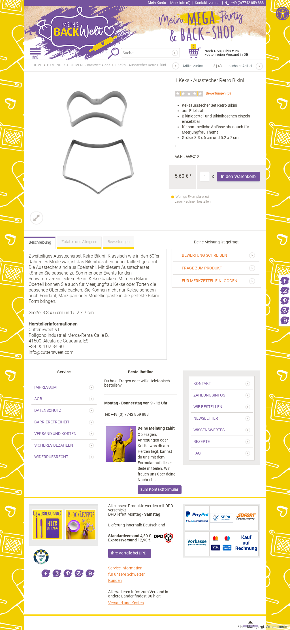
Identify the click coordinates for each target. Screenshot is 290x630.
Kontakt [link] (207, 3)
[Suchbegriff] (149, 52)
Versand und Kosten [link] (126, 603)
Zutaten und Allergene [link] (79, 241)
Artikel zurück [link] (193, 66)
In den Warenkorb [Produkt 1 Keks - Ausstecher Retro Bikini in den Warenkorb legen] (238, 176)
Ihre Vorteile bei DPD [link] (128, 553)
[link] (284, 280)
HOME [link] (37, 65)
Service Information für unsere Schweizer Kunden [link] (126, 574)
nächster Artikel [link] (240, 66)
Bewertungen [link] (216, 93)
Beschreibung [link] (40, 242)
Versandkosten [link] (277, 627)
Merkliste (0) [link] (180, 3)
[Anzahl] (205, 176)
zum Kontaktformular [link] (159, 489)
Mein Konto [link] (157, 3)
